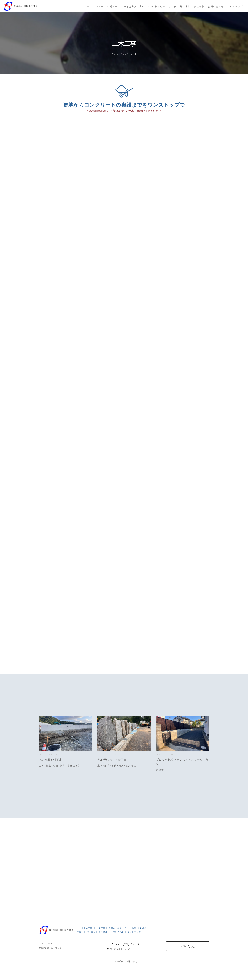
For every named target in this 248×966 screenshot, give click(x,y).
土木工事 (98, 6)
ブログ (173, 6)
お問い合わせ (187, 946)
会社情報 (199, 6)
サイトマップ (235, 6)
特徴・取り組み (156, 6)
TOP (87, 6)
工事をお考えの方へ (133, 6)
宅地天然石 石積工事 (112, 759)
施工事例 (185, 6)
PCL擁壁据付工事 (50, 759)
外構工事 (112, 6)
